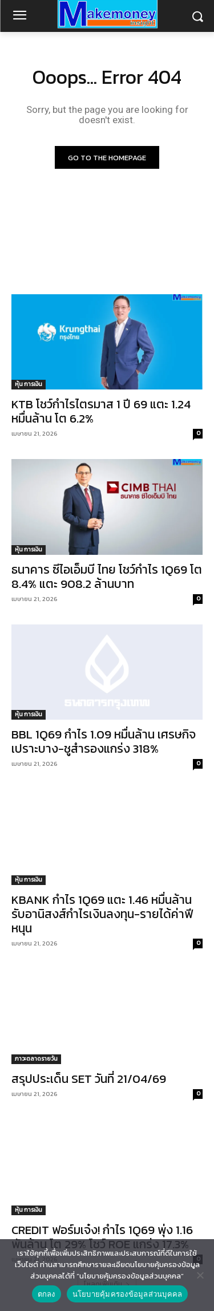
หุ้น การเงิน (28, 384)
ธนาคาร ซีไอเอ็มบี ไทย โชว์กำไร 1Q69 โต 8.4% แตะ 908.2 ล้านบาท (106, 576)
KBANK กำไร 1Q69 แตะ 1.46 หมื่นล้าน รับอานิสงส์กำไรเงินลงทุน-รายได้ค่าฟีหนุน (102, 914)
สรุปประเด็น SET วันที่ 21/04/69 (88, 1078)
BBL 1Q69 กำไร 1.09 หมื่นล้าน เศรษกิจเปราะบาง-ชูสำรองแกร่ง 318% (103, 741)
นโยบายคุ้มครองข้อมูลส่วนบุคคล (127, 1294)
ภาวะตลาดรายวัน (36, 1058)
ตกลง (46, 1294)
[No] (199, 1275)
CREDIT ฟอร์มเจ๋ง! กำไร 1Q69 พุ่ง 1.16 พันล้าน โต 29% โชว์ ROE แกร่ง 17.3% (102, 1237)
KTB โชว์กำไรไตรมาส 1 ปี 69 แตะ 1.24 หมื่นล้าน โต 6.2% (101, 411)
